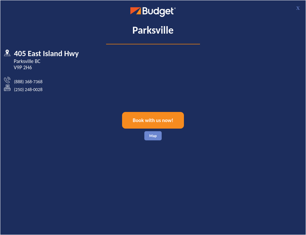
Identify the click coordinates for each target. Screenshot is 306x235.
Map (153, 135)
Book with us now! (153, 120)
